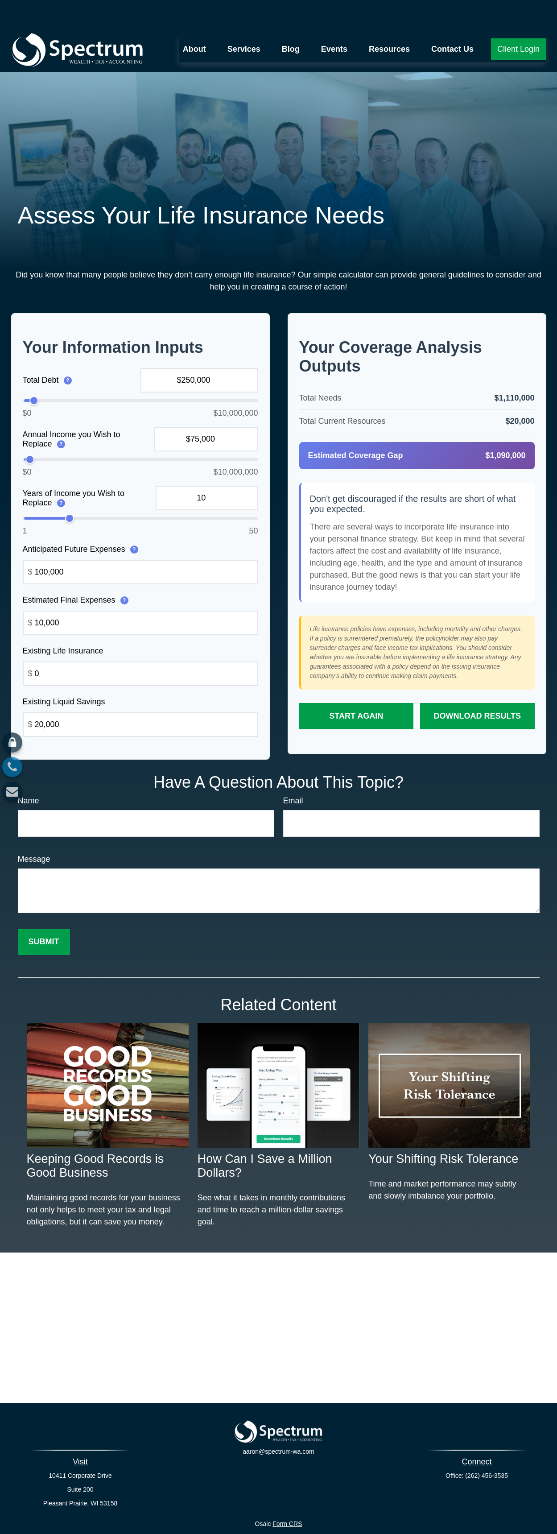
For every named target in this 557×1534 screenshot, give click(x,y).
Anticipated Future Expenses (80, 522)
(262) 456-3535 (486, 1448)
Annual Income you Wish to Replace (71, 412)
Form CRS (287, 1497)
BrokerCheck (367, 1513)
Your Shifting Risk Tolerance (443, 1132)
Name (28, 773)
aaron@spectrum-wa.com (278, 1430)
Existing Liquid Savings (64, 674)
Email (293, 773)
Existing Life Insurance (63, 624)
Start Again (356, 689)
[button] (194, 23)
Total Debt (47, 353)
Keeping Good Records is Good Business (95, 1139)
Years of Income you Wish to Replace (73, 471)
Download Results (477, 689)
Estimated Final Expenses (75, 573)
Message (34, 832)
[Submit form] (44, 915)
